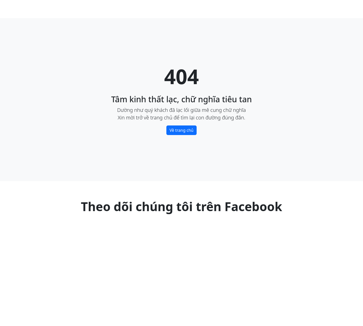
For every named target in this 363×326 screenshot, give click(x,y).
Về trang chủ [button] (182, 130)
